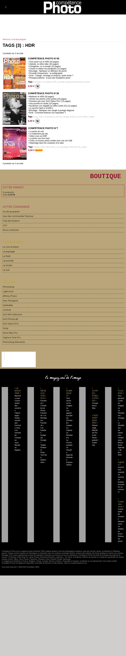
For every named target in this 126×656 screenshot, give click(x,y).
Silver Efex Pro (9, 334)
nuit (57, 147)
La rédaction (121, 525)
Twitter (42, 442)
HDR (53, 82)
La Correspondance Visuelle (69, 447)
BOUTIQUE (103, 177)
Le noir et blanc (10, 248)
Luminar (7, 311)
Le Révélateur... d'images (121, 417)
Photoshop (8, 288)
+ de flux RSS (119, 451)
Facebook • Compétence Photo (43, 407)
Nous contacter (10, 231)
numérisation (48, 117)
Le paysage (8, 253)
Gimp (5, 330)
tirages (89, 117)
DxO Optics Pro (10, 325)
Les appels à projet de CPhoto (69, 417)
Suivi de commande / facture (16, 218)
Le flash (6, 258)
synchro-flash (80, 117)
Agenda (69, 454)
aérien (37, 147)
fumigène (46, 82)
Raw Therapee (9, 302)
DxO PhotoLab (10, 320)
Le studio (7, 267)
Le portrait (8, 262)
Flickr (42, 449)
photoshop (77, 82)
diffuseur (37, 82)
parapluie (68, 82)
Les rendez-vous (121, 436)
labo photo (50, 147)
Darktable (7, 307)
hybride (60, 82)
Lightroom (8, 293)
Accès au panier (10, 213)
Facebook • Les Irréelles (43, 426)
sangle (65, 117)
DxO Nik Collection (12, 316)
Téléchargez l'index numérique (18, 419)
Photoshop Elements (12, 343)
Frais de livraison (10, 222)
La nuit (6, 271)
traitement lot (74, 147)
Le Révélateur (69, 436)
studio (85, 82)
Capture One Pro (11, 339)
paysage (63, 147)
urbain (83, 147)
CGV (5, 227)
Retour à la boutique (14, 39)
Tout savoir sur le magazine (69, 405)
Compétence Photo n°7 (43, 128)
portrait (58, 117)
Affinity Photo (9, 297)
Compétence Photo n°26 (43, 93)
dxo (35, 117)
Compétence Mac (95, 407)
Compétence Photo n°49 (43, 58)
